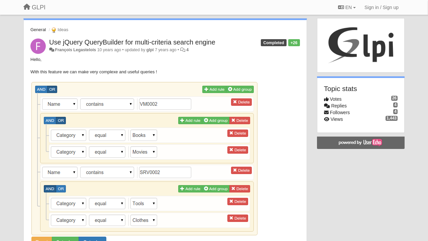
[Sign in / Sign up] (381, 7)
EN (347, 7)
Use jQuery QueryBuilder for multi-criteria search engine (132, 42)
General (38, 29)
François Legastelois (75, 50)
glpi (150, 50)
